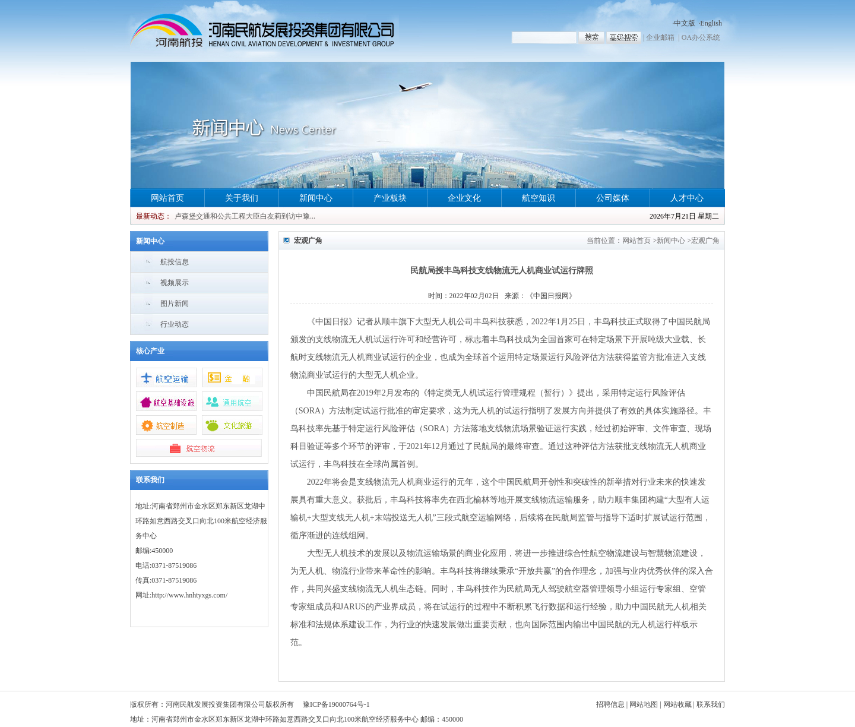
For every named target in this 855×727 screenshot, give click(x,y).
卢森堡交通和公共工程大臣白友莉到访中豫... (245, 216)
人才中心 (687, 198)
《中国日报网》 (551, 296)
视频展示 (174, 283)
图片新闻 (174, 303)
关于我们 (241, 198)
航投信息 (174, 262)
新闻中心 (315, 198)
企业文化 (464, 198)
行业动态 (174, 324)
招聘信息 (610, 704)
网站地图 (643, 704)
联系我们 (710, 704)
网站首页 (167, 198)
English (711, 23)
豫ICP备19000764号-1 (336, 704)
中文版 (684, 23)
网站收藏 (677, 704)
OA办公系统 (701, 37)
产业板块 (390, 198)
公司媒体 (612, 198)
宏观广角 (705, 240)
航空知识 (538, 198)
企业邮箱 (660, 37)
